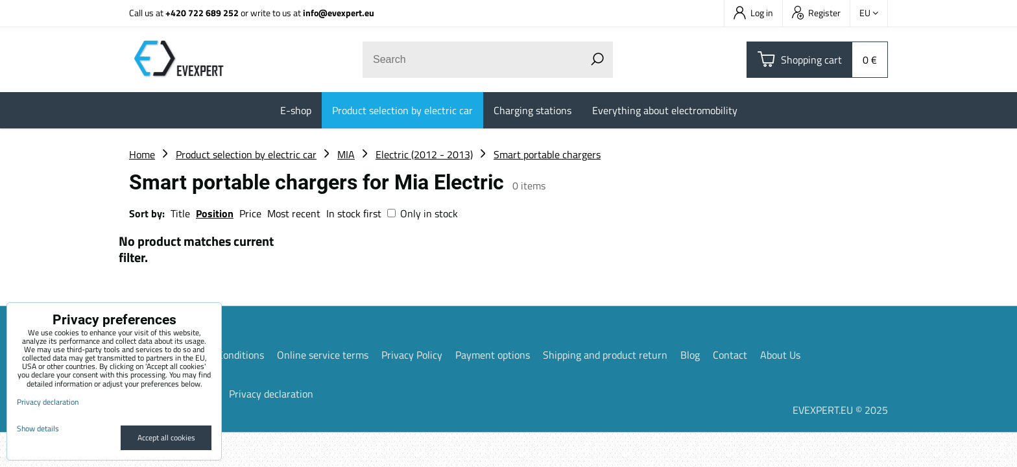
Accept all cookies (166, 437)
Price (250, 213)
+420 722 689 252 (202, 12)
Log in (753, 12)
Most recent (293, 213)
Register (816, 12)
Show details (38, 428)
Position (214, 213)
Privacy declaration (271, 393)
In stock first (353, 213)
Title (180, 213)
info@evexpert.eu (338, 12)
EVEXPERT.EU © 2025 (840, 410)
